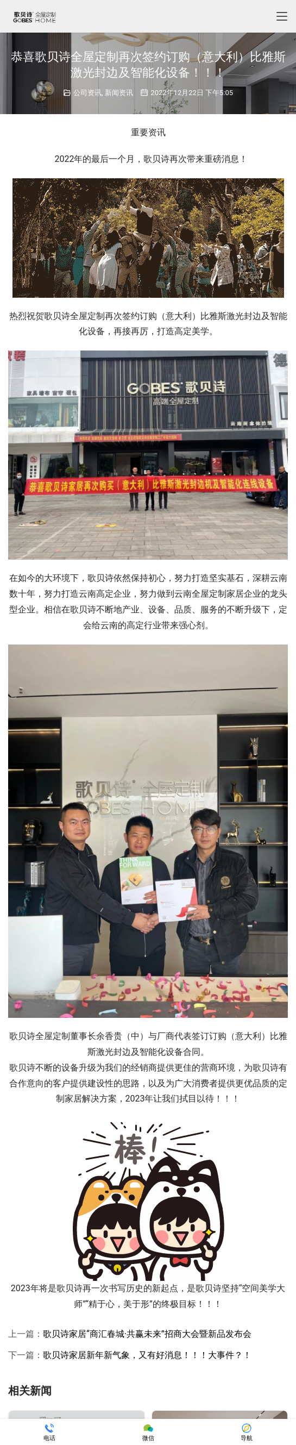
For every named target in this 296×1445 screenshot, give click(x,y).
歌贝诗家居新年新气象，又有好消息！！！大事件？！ (147, 1355)
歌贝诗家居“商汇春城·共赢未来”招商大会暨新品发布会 (147, 1334)
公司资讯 (87, 93)
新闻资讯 (119, 93)
